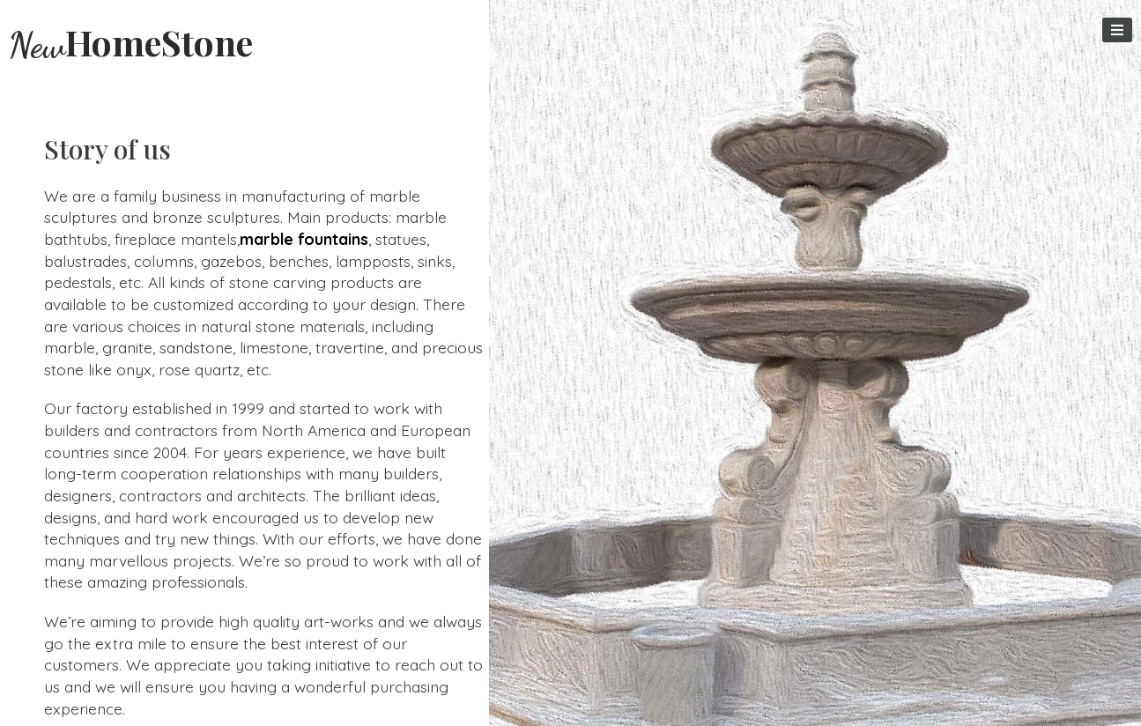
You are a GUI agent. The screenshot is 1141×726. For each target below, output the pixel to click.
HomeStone (131, 42)
